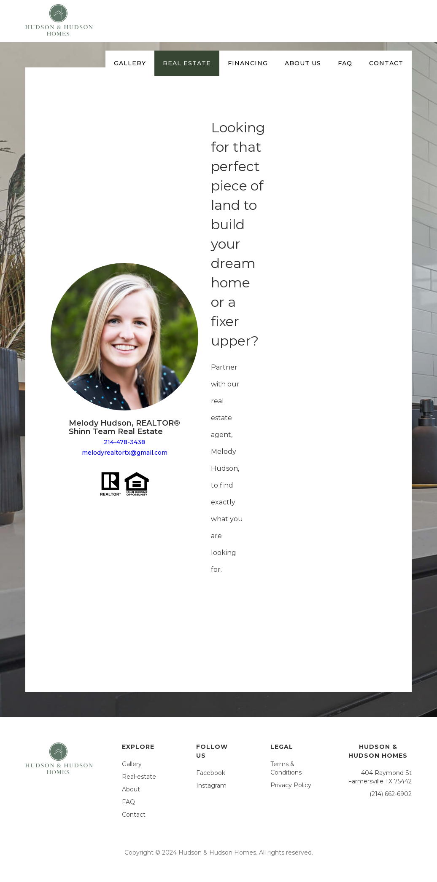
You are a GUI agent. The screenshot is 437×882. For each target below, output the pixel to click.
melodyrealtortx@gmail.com (124, 452)
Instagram (211, 785)
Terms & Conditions (286, 768)
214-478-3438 (124, 442)
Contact (134, 814)
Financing (248, 63)
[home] (67, 21)
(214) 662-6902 (391, 794)
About (131, 789)
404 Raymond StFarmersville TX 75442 (380, 777)
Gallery (130, 63)
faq (345, 63)
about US (303, 63)
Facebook (210, 773)
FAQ (128, 802)
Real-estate (139, 776)
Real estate (187, 63)
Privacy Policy (290, 785)
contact (386, 63)
